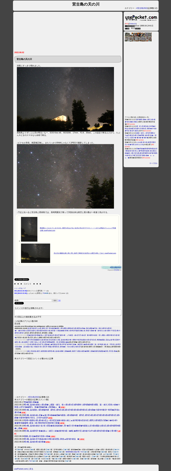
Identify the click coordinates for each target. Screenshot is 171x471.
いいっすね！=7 (20, 288)
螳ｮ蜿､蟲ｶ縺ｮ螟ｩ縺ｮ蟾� (35, 443)
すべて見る (153, 163)
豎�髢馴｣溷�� (31, 403)
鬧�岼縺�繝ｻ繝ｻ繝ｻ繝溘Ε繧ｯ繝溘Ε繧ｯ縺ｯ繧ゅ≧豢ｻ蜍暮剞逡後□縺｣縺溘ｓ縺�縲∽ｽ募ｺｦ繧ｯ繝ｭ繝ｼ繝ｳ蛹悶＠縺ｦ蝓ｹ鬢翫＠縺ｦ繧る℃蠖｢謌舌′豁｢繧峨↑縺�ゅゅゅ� (141, 153)
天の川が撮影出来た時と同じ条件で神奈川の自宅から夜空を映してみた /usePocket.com (85, 253)
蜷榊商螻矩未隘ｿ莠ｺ (73, 453)
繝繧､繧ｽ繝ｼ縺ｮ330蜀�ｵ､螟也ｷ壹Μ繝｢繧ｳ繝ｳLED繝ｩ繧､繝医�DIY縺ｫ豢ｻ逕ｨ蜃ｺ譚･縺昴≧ (141, 128)
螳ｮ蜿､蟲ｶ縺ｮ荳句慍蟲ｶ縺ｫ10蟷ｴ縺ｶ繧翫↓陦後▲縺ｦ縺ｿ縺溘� (51, 440)
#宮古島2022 (142, 8)
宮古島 (116, 270)
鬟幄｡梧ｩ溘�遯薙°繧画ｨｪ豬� (37, 437)
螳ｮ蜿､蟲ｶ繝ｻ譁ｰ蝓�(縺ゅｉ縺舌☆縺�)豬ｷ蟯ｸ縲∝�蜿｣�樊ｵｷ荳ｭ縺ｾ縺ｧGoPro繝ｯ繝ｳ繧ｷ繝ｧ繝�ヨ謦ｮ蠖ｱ (70, 432)
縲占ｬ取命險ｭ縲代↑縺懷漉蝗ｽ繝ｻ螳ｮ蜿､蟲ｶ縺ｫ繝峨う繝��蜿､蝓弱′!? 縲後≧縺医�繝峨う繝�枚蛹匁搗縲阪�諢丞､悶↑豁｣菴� (72, 352)
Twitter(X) (132, 24)
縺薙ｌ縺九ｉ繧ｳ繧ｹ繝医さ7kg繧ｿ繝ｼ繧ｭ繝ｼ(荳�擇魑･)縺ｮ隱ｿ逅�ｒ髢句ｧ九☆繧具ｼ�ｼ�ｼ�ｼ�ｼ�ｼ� (141, 135)
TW (44, 293)
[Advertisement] (55, 32)
